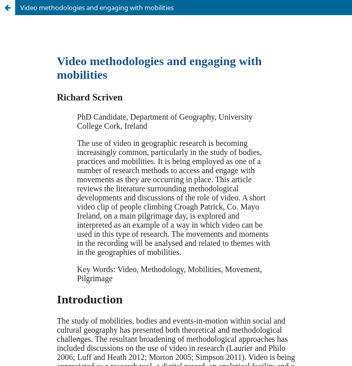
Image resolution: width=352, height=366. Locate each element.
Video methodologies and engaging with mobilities (97, 7)
